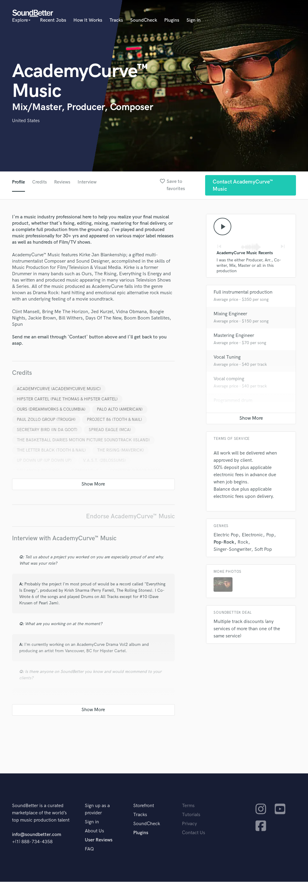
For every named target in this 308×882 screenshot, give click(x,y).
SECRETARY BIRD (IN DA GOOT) (47, 430)
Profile (18, 182)
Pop (270, 536)
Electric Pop (226, 536)
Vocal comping (229, 380)
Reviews (62, 182)
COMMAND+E (85, 470)
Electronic (252, 536)
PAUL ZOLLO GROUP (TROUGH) (46, 419)
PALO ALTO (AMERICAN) (120, 409)
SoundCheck (143, 20)
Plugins (171, 20)
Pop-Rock (224, 543)
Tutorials (191, 815)
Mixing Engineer (230, 315)
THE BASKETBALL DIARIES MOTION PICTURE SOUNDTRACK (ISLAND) (83, 440)
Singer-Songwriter (232, 550)
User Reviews (98, 840)
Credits (39, 182)
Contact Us (193, 833)
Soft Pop (263, 550)
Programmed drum (233, 401)
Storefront (143, 806)
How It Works (87, 20)
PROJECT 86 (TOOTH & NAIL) (114, 419)
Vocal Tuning (227, 358)
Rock (243, 543)
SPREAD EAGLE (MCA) (110, 430)
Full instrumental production (243, 293)
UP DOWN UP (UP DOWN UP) (44, 460)
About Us (94, 831)
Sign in (193, 20)
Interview (88, 182)
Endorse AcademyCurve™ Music (130, 516)
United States (26, 121)
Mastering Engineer (234, 336)
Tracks (116, 20)
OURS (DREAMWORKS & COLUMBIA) (51, 409)
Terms (188, 806)
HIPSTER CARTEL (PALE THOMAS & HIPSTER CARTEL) (67, 399)
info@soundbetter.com (36, 835)
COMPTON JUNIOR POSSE (135, 470)
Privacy (189, 824)
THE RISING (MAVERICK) (120, 450)
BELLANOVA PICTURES (38, 470)
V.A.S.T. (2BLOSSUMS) (104, 460)
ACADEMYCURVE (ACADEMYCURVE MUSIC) (59, 389)
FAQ (89, 849)
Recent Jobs (53, 20)
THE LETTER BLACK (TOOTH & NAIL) (51, 450)
